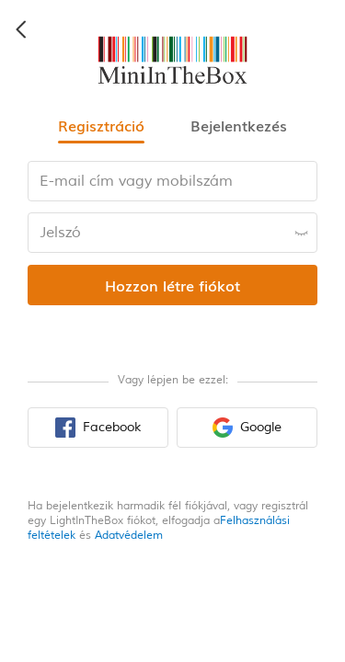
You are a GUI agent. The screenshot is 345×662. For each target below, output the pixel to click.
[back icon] (22, 29)
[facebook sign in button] (98, 427)
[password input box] (172, 232)
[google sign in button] (247, 427)
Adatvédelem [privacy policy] (129, 535)
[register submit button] (172, 285)
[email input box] (172, 181)
